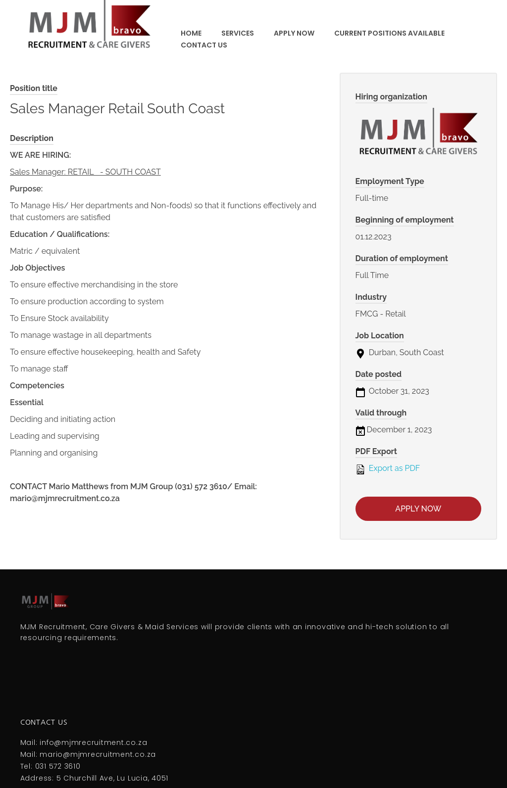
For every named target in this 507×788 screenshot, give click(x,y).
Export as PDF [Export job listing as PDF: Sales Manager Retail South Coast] (387, 469)
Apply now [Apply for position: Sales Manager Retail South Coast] (418, 508)
